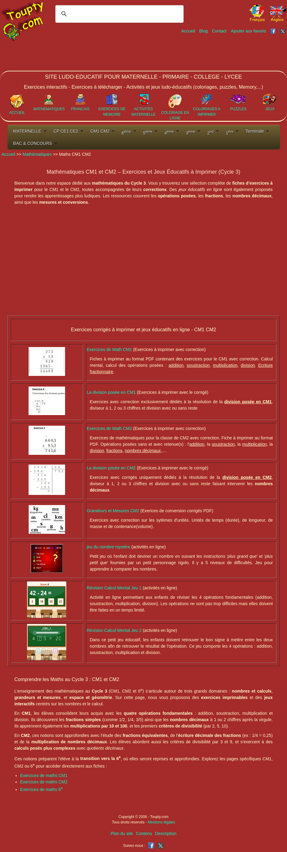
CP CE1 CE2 (66, 131)
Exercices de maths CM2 (43, 781)
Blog (203, 31)
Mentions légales (161, 822)
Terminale (255, 131)
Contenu (144, 833)
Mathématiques (37, 154)
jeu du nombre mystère (109, 546)
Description (165, 833)
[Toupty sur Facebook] (273, 31)
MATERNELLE (27, 131)
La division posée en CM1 (112, 392)
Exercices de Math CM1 (110, 349)
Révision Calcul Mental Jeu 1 (115, 587)
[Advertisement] (176, 52)
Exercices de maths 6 (41, 789)
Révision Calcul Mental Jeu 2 (115, 630)
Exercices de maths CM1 (43, 775)
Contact (219, 31)
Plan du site (122, 833)
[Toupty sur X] (283, 31)
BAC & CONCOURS (32, 143)
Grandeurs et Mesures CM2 (113, 510)
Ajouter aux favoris (248, 31)
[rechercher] (118, 14)
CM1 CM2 (99, 131)
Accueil (188, 31)
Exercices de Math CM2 (110, 428)
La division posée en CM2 (112, 467)
